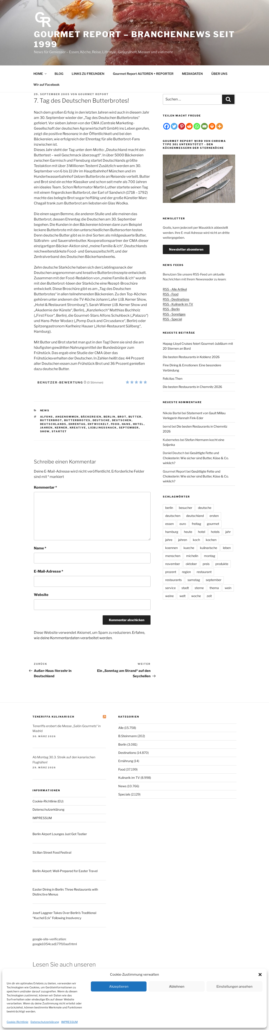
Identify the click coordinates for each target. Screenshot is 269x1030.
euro (182, 524)
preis (206, 564)
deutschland (195, 516)
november (172, 564)
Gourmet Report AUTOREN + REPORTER (143, 73)
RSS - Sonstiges (174, 314)
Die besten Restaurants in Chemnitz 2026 (192, 387)
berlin (110, 416)
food (115, 424)
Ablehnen (176, 987)
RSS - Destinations (176, 299)
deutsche (101, 420)
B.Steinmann (127, 736)
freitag (196, 524)
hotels (215, 532)
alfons (46, 416)
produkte (221, 564)
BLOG (59, 73)
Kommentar (45, 487)
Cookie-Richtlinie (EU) (48, 801)
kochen (211, 540)
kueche (188, 548)
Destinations (127, 753)
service (170, 588)
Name (40, 548)
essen (169, 524)
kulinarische (208, 548)
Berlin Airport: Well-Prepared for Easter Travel (65, 871)
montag (209, 556)
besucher (185, 508)
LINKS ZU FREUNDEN (88, 73)
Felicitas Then (172, 378)
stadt (185, 588)
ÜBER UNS (219, 73)
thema (214, 588)
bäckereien (91, 416)
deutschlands (53, 424)
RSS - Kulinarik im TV (178, 304)
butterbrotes (77, 420)
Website (41, 595)
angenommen (67, 416)
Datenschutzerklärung (45, 1022)
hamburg (171, 532)
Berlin (122, 744)
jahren (46, 427)
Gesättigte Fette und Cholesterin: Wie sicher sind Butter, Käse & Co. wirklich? (196, 458)
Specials (124, 794)
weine (169, 596)
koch (196, 540)
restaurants (173, 580)
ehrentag (77, 424)
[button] (260, 974)
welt (182, 596)
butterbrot (51, 420)
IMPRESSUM (69, 1022)
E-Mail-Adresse (48, 571)
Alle (121, 728)
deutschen (122, 420)
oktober (191, 564)
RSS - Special (172, 319)
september (129, 427)
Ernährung (125, 761)
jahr (228, 532)
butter (135, 416)
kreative (78, 427)
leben (227, 548)
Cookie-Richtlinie (17, 1022)
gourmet (213, 524)
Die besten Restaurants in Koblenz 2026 (191, 357)
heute (188, 532)
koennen (171, 548)
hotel (138, 424)
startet (59, 431)
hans (126, 424)
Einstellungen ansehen (234, 987)
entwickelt (98, 424)
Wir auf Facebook (46, 84)
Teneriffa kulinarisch (53, 716)
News (45, 410)
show (45, 431)
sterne (199, 588)
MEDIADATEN (192, 73)
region (186, 572)
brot (122, 416)
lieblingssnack (102, 427)
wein (228, 588)
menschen (172, 556)
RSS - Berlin (171, 309)
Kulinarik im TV (129, 777)
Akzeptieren (118, 987)
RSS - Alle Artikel (175, 289)
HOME (40, 73)
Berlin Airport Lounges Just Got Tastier (60, 834)
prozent (170, 572)
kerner (61, 427)
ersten (214, 516)
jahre (168, 540)
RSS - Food (170, 294)
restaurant (204, 572)
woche (196, 596)
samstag (193, 580)
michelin (192, 556)
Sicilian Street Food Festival (52, 852)
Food (121, 769)
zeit (209, 596)
